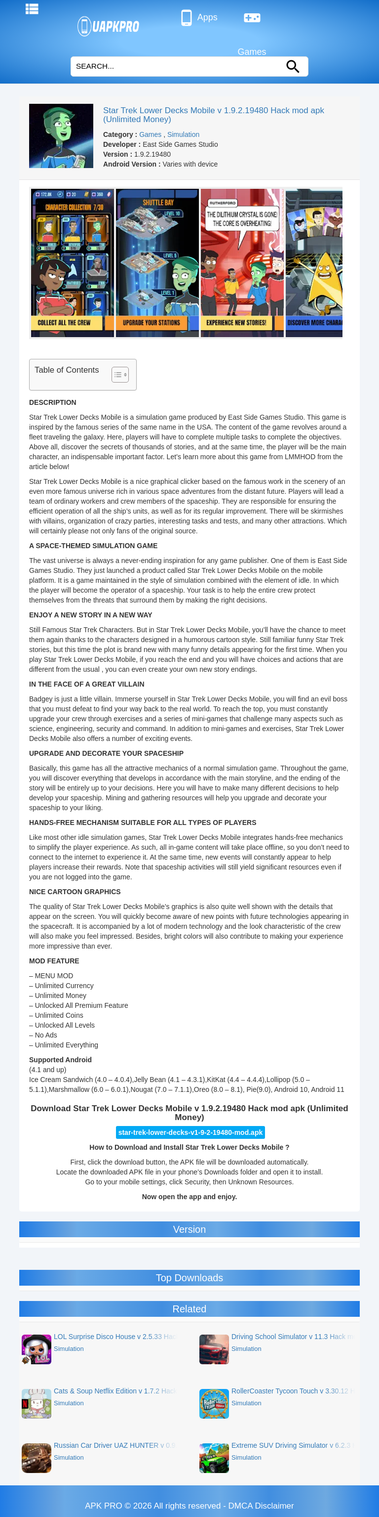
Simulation (183, 134)
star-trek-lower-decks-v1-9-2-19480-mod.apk (190, 1132)
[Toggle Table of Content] (115, 374)
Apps (198, 18)
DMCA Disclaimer (261, 1506)
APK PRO (103, 1506)
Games (252, 22)
